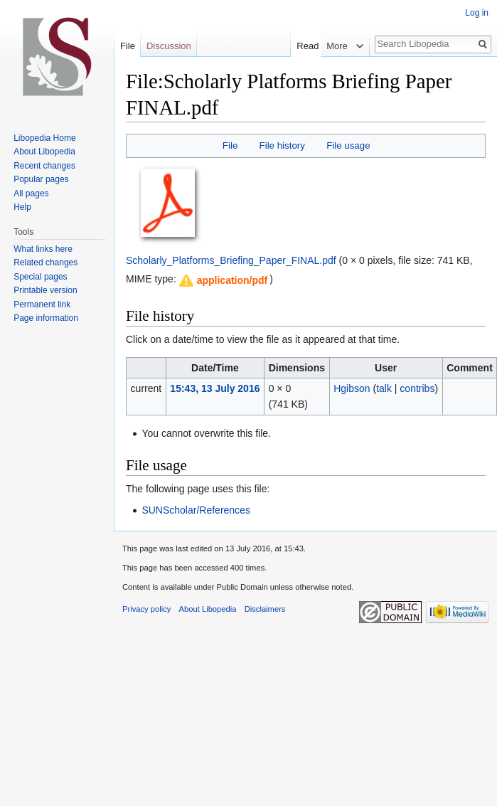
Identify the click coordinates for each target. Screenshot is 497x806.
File (230, 145)
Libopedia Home (44, 138)
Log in (476, 13)
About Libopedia (44, 152)
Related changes (46, 262)
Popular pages (41, 179)
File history (282, 145)
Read (317, 46)
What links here (43, 249)
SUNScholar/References (195, 510)
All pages (31, 193)
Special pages (40, 277)
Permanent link (42, 304)
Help (22, 207)
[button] (222, 280)
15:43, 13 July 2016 (215, 388)
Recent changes (44, 166)
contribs (417, 388)
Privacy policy (146, 609)
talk (384, 388)
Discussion (168, 46)
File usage (348, 145)
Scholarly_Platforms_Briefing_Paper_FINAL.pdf (231, 260)
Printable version (45, 290)
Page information (46, 318)
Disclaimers (265, 609)
